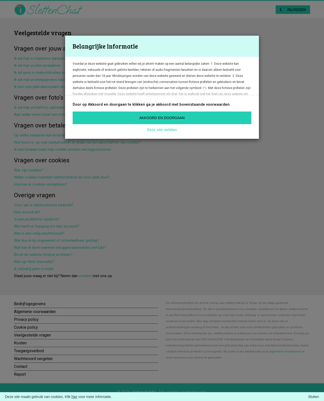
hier (74, 397)
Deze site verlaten (162, 129)
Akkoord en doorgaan (162, 118)
